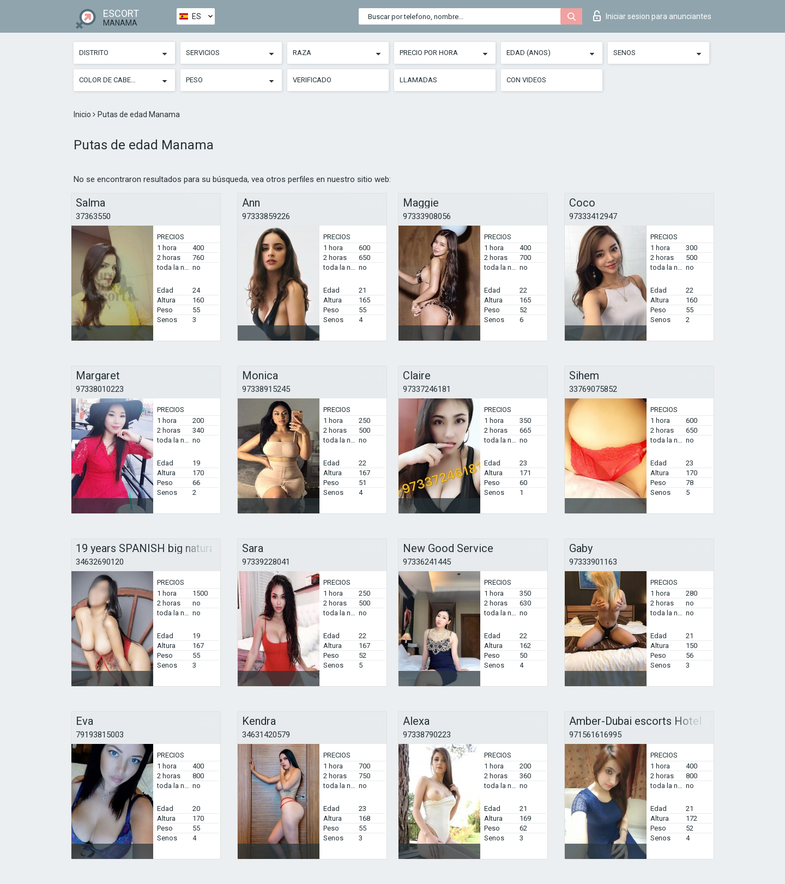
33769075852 (593, 389)
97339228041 (266, 562)
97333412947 (593, 216)
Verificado (312, 80)
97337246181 (427, 389)
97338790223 (427, 735)
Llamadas (418, 80)
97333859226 (266, 216)
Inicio (83, 114)
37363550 (93, 216)
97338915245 (266, 389)
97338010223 (100, 389)
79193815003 (100, 735)
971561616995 (595, 735)
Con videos (526, 80)
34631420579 (266, 735)
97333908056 (427, 216)
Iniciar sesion (652, 16)
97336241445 (427, 562)
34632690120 (100, 562)
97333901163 (593, 562)
